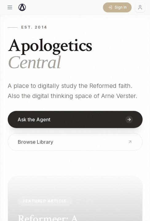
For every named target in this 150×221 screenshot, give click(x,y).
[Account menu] (140, 7)
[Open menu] (10, 7)
